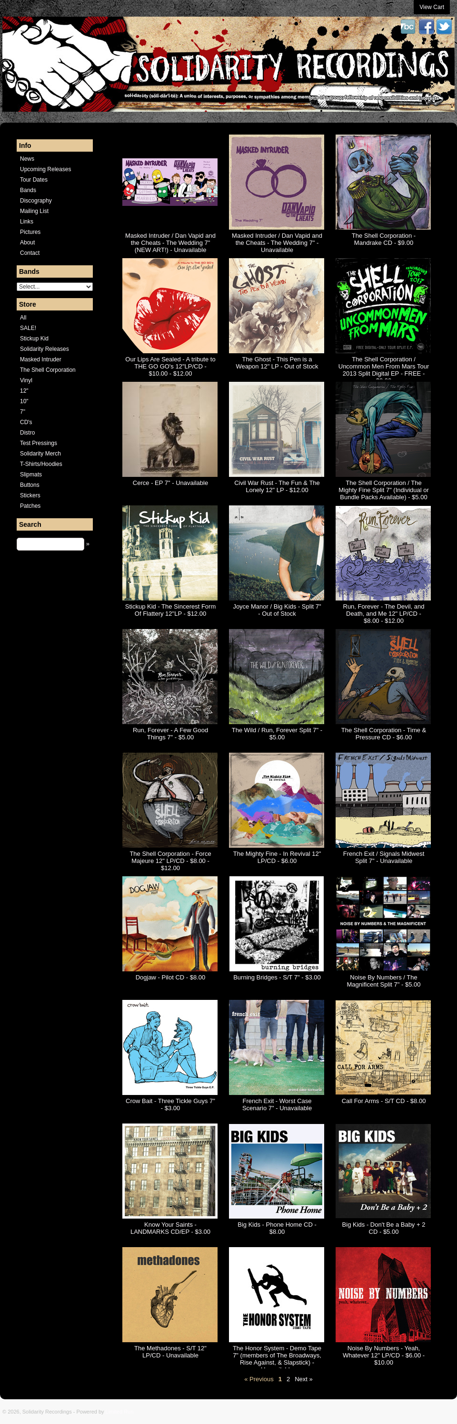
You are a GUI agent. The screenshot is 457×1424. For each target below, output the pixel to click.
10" (24, 401)
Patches (30, 506)
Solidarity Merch (40, 453)
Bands (28, 190)
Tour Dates (34, 179)
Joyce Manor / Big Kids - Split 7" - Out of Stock (277, 610)
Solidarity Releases (44, 349)
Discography (36, 200)
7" (22, 411)
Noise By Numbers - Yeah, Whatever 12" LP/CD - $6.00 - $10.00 (384, 1355)
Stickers (30, 495)
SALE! (28, 328)
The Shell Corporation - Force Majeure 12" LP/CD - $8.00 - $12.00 (170, 861)
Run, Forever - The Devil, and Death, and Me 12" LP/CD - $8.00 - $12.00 (384, 613)
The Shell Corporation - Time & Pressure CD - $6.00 (383, 734)
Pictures (30, 232)
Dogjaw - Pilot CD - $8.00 (171, 977)
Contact (30, 253)
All (23, 317)
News (27, 158)
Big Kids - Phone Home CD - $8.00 (277, 1228)
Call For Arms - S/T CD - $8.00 (384, 1100)
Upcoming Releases (45, 169)
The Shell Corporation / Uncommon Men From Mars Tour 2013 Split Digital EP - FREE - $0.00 (383, 370)
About (27, 242)
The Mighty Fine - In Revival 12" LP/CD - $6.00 (277, 857)
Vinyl (26, 380)
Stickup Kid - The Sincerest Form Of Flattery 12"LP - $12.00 (170, 610)
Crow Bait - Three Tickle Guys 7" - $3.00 (170, 1104)
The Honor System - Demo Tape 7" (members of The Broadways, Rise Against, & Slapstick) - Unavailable (277, 1359)
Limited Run (120, 1411)
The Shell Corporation (48, 370)
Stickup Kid (34, 338)
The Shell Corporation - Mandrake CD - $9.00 (384, 239)
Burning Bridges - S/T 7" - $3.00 (277, 977)
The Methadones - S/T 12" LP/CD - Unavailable (170, 1352)
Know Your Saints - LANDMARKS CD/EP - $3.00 (170, 1228)
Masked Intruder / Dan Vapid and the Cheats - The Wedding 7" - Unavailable (277, 242)
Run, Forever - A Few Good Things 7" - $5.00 (170, 734)
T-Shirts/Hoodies (41, 464)
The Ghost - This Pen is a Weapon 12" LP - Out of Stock (277, 363)
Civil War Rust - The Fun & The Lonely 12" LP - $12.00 (277, 486)
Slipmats (31, 474)
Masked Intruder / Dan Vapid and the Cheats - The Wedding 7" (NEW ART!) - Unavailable (170, 242)
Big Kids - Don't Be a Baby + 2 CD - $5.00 (384, 1228)
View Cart (431, 7)
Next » (304, 1379)
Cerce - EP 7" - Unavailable (170, 482)
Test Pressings (38, 443)
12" (24, 390)
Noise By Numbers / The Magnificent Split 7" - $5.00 (384, 981)
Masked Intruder (40, 359)
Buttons (30, 485)
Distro (27, 432)
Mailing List (34, 211)
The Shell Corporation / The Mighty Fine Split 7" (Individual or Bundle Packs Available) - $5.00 (383, 490)
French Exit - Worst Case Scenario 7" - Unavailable (277, 1104)
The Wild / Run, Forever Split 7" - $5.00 (277, 734)
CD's (26, 422)
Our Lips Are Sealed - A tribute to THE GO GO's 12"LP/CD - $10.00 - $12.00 (170, 366)
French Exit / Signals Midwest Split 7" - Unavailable (384, 857)
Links (26, 221)
